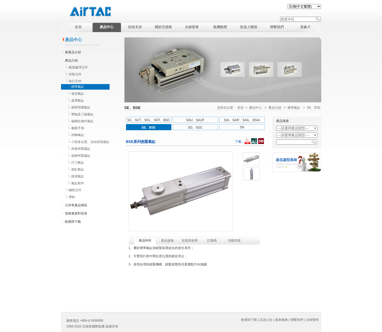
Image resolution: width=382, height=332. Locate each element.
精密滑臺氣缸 (80, 107)
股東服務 (281, 320)
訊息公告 (266, 320)
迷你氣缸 (77, 93)
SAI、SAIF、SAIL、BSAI (242, 120)
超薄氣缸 (77, 100)
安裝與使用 (190, 240)
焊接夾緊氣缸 (80, 149)
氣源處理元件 (78, 67)
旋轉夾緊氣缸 (80, 156)
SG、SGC (195, 127)
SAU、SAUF (195, 120)
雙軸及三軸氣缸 (82, 114)
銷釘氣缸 (77, 169)
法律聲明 (312, 320)
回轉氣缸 (77, 135)
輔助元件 (75, 190)
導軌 (72, 197)
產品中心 (255, 108)
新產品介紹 (73, 52)
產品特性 (145, 240)
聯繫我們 (296, 320)
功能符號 (234, 240)
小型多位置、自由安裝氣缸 (90, 142)
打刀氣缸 (77, 162)
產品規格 (167, 240)
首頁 (240, 108)
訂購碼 (212, 240)
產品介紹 (71, 60)
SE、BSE (313, 108)
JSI (242, 127)
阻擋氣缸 (77, 176)
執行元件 (75, 81)
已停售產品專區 (76, 205)
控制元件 (75, 74)
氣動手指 (77, 128)
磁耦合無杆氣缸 (82, 121)
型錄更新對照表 (76, 213)
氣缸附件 (77, 183)
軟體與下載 (73, 222)
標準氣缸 (77, 87)
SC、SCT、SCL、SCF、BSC (148, 120)
